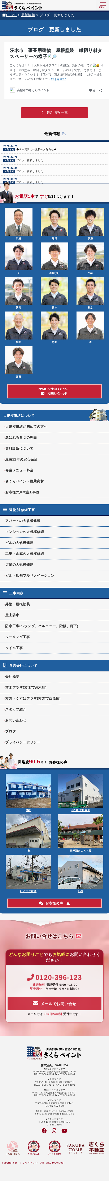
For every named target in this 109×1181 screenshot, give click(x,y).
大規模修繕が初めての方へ (26, 426)
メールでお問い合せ (54, 1010)
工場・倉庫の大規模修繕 (24, 553)
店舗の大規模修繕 (19, 564)
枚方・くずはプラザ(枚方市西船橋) (33, 698)
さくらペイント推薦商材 (24, 481)
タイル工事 (14, 648)
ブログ (10, 731)
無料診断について (19, 448)
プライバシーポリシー (22, 742)
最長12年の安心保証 (21, 459)
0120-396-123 (54, 985)
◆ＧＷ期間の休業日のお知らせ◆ (54, 148)
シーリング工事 (17, 637)
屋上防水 (12, 615)
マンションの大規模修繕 (24, 532)
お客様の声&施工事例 (22, 492)
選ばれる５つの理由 (21, 437)
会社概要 (12, 676)
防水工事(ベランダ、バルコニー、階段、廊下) (41, 626)
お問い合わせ (54, 391)
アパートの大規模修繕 (22, 521)
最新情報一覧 (54, 112)
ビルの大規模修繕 (19, 543)
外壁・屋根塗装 (17, 604)
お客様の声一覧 (54, 903)
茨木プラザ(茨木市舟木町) (26, 687)
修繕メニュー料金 (19, 470)
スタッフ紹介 (15, 709)
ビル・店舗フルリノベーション (29, 575)
